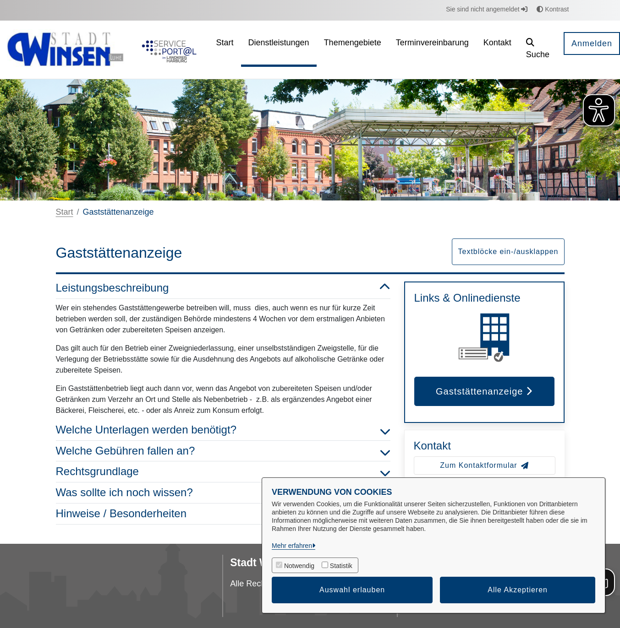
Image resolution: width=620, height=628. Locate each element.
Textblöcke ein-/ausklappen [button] (508, 251)
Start (64, 212)
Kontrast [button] (553, 9)
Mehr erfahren (292, 545)
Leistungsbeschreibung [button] (223, 288)
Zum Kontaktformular (484, 465)
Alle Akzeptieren (518, 590)
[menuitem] (225, 50)
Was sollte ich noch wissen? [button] (223, 492)
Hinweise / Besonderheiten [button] (223, 513)
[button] (538, 50)
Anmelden (591, 43)
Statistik (341, 565)
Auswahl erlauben (352, 590)
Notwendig (299, 565)
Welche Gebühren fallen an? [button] (223, 451)
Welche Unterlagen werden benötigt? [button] (223, 430)
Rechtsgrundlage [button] (223, 471)
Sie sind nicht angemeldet (486, 9)
